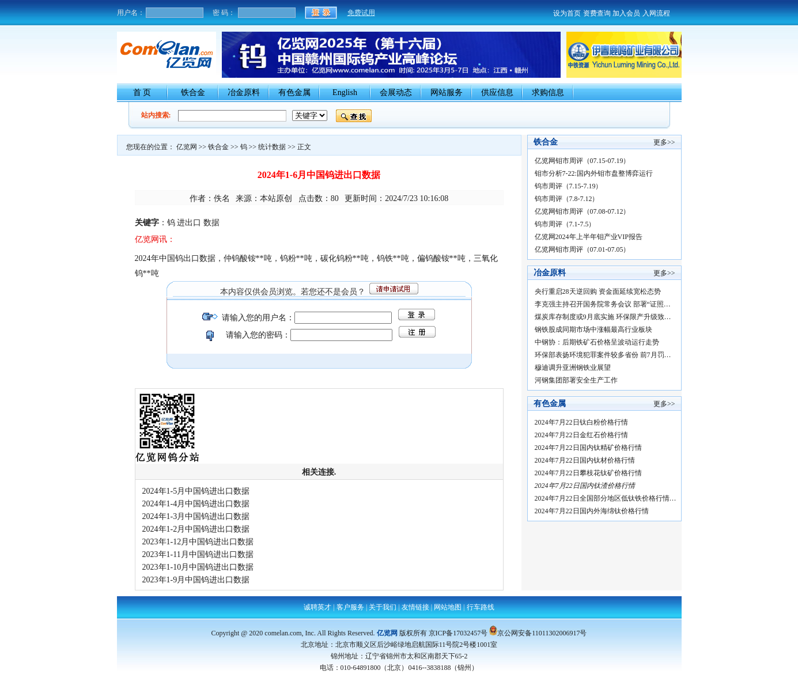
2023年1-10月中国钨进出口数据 (198, 567)
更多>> (664, 142)
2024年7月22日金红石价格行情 (583, 435)
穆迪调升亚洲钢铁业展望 (573, 367)
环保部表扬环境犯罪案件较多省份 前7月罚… (603, 355)
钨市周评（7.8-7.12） (567, 199)
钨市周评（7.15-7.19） (569, 186)
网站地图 (448, 607)
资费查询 (597, 13)
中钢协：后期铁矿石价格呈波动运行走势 (597, 342)
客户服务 (350, 607)
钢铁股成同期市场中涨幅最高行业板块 (593, 329)
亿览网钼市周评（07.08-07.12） (582, 211)
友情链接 (415, 607)
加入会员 (626, 13)
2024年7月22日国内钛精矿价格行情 (591, 448)
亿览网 (186, 147)
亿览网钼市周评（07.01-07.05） (582, 249)
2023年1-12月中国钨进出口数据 (198, 541)
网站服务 (446, 92)
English (344, 92)
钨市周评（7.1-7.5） (565, 224)
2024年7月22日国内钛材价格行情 (587, 460)
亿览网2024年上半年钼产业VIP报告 (588, 237)
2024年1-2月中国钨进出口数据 (196, 529)
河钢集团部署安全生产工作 (576, 380)
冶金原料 (244, 92)
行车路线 (480, 607)
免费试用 (361, 13)
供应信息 (497, 92)
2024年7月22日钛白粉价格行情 (583, 422)
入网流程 (656, 13)
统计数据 (272, 147)
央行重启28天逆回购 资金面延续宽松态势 (598, 291)
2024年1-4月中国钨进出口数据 (196, 503)
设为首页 (567, 13)
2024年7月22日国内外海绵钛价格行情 (593, 511)
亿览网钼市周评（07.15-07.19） (582, 161)
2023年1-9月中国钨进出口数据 (196, 579)
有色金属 (294, 92)
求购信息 (548, 92)
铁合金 (193, 92)
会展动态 (396, 92)
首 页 (142, 92)
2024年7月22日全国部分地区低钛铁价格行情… (605, 498)
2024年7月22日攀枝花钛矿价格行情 (591, 473)
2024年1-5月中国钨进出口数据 (196, 491)
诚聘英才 (317, 607)
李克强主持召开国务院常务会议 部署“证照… (603, 304)
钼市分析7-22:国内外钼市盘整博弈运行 (594, 173)
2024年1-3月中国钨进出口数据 (196, 516)
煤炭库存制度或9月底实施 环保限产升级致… (603, 317)
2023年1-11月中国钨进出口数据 (198, 554)
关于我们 (382, 607)
